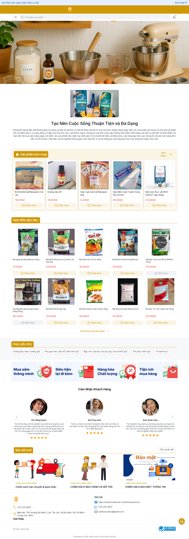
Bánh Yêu (25, 529)
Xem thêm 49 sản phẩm (94, 331)
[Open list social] (182, 521)
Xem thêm (165, 154)
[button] (26, 351)
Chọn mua (29, 205)
